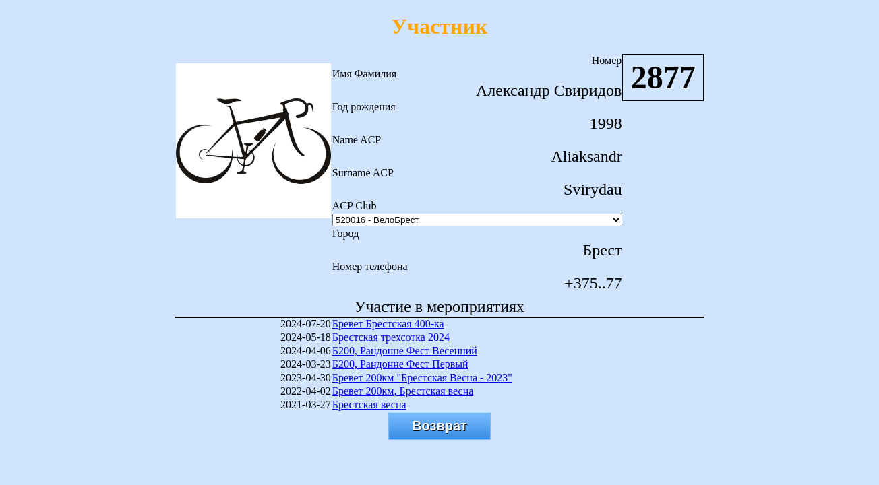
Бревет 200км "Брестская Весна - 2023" (422, 377)
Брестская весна (369, 404)
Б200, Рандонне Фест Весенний (404, 350)
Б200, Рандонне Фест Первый (400, 364)
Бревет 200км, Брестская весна (403, 391)
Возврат (439, 425)
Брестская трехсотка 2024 (391, 337)
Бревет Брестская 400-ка (388, 323)
